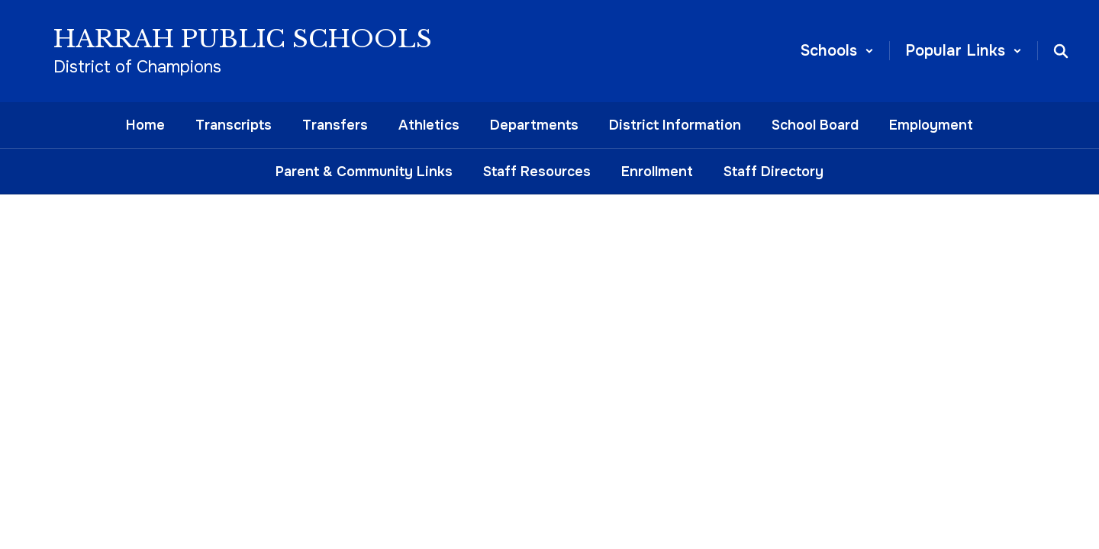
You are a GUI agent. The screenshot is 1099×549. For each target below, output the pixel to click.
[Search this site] (1060, 51)
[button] (837, 50)
